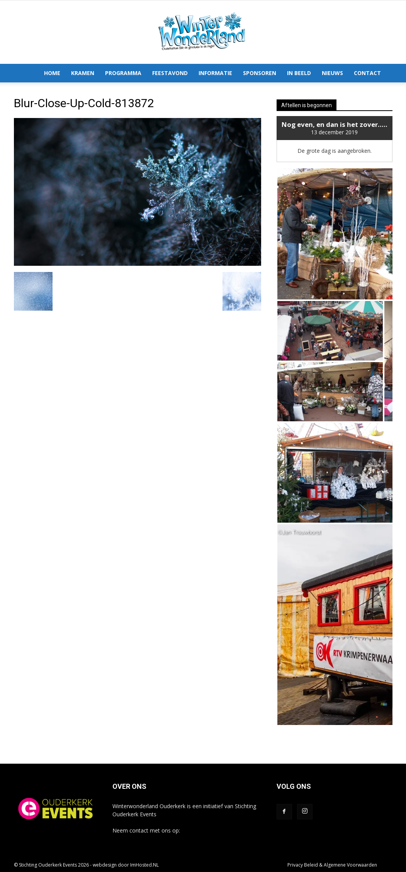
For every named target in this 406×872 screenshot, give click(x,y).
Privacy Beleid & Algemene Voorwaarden (332, 865)
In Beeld (299, 73)
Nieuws (332, 73)
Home (52, 73)
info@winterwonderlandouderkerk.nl (157, 838)
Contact (367, 73)
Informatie (215, 73)
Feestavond (170, 73)
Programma (123, 73)
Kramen (82, 73)
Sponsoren (259, 73)
